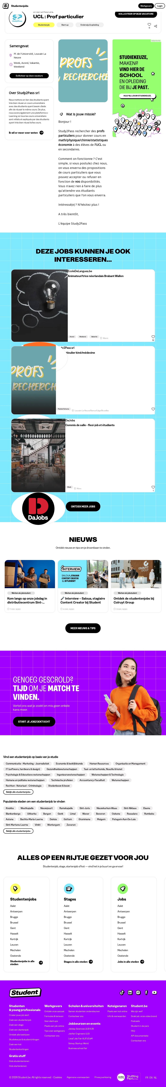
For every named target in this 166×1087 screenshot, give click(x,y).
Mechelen (15, 950)
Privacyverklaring (103, 1077)
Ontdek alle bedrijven (19, 1034)
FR (146, 1077)
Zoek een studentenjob (20, 1019)
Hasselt (14, 933)
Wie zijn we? (137, 1011)
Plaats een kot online (117, 1011)
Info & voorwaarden (116, 1016)
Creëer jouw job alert (19, 1015)
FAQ (133, 1030)
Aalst (13, 905)
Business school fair (77, 1048)
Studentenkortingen (19, 1049)
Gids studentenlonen (19, 1061)
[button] (27, 764)
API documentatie (139, 1035)
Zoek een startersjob (19, 1029)
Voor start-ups (51, 1021)
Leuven (14, 944)
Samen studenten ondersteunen (84, 1011)
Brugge (14, 917)
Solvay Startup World (78, 1043)
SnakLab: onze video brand (144, 1016)
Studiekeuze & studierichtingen (24, 1039)
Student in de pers (140, 1026)
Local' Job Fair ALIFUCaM (80, 1038)
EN (151, 1077)
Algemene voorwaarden (78, 1077)
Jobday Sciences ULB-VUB (81, 1028)
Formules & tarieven (54, 1016)
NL (155, 1077)
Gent (13, 928)
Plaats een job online (54, 1026)
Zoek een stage (16, 1024)
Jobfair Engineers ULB (78, 1033)
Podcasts (135, 1021)
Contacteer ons (51, 1035)
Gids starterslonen (18, 1066)
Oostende (15, 955)
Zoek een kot (15, 1044)
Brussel (14, 922)
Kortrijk (14, 939)
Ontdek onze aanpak (54, 1011)
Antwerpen (16, 911)
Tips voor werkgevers (54, 1030)
